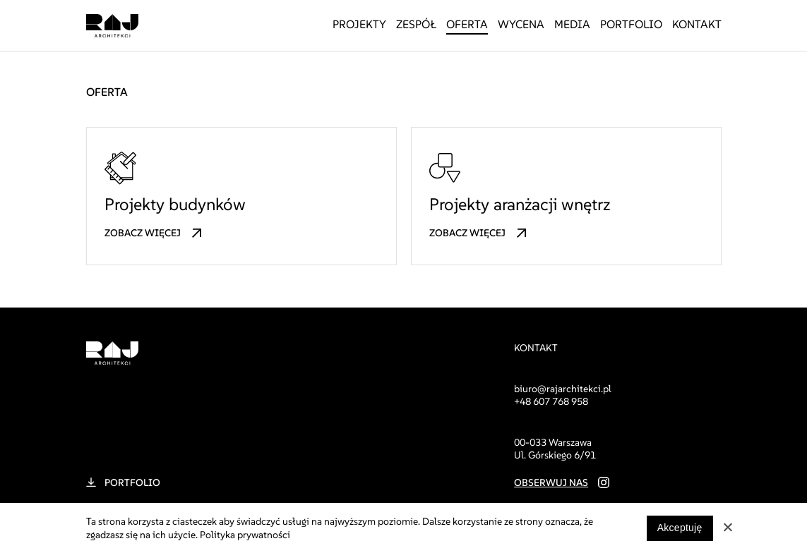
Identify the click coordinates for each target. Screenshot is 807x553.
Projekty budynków (175, 204)
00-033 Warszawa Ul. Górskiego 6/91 (555, 448)
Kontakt (697, 24)
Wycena (521, 24)
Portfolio (631, 24)
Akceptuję (680, 527)
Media (572, 24)
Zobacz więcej (142, 233)
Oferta (467, 24)
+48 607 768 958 (551, 401)
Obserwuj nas (551, 482)
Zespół (416, 24)
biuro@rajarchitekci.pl (562, 388)
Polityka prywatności (245, 534)
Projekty (359, 24)
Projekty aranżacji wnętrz (519, 204)
